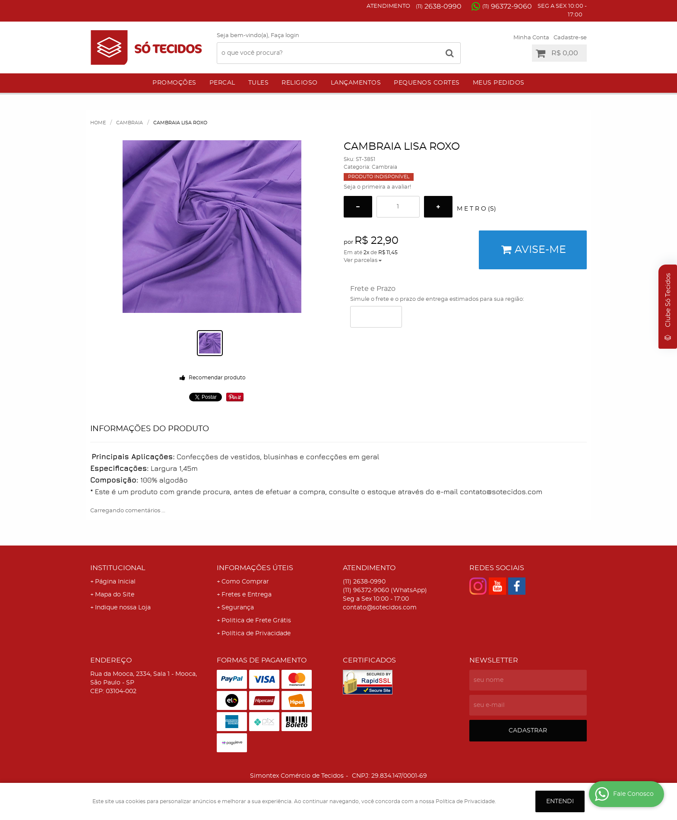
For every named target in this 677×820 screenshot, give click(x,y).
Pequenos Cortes (427, 83)
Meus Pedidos (499, 83)
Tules (258, 83)
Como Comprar (245, 582)
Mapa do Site (114, 595)
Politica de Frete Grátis (256, 621)
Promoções (174, 83)
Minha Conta (531, 38)
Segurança (237, 608)
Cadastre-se (570, 38)
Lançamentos (356, 83)
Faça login (285, 35)
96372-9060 (507, 6)
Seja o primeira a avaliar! (377, 187)
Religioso (300, 83)
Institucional (117, 568)
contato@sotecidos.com (380, 608)
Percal (222, 83)
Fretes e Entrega (246, 595)
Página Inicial (115, 582)
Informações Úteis (255, 568)
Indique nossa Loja (123, 608)
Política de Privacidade (256, 634)
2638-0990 (439, 6)
